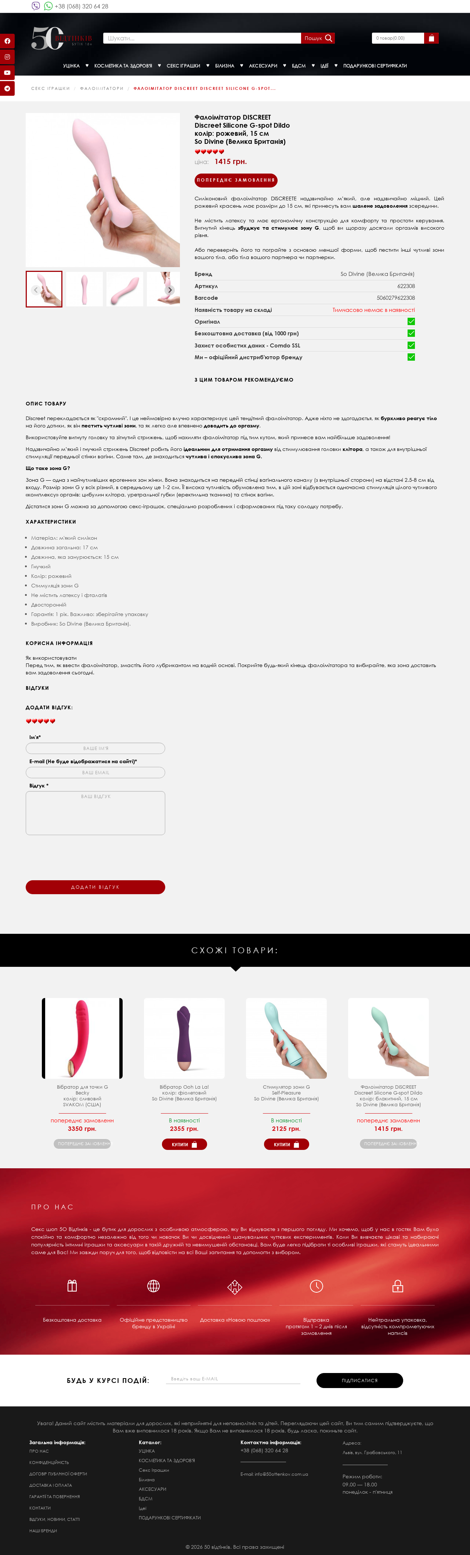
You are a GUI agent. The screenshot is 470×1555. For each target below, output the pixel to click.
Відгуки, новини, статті (54, 1518)
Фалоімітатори (102, 87)
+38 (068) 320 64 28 (81, 6)
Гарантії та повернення (54, 1495)
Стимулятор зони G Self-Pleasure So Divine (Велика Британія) (286, 1092)
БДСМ (145, 1497)
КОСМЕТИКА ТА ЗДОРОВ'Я (167, 1459)
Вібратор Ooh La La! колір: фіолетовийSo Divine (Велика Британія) (184, 1092)
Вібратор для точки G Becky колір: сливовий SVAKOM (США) (82, 1095)
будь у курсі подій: (108, 1380)
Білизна (147, 1478)
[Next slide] (169, 289)
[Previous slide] (36, 289)
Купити (180, 1143)
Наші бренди (43, 1530)
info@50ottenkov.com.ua (281, 1473)
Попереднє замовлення (236, 179)
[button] (44, 288)
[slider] (209, 151)
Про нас (39, 1450)
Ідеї (142, 1507)
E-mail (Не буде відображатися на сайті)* (83, 760)
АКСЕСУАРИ (152, 1488)
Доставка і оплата (50, 1484)
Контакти (40, 1507)
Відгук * (38, 784)
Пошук (312, 37)
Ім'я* (35, 736)
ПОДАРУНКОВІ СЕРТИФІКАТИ (170, 1517)
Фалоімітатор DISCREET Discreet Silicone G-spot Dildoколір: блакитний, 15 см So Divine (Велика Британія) (388, 1095)
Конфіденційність (49, 1461)
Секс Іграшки (50, 87)
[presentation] (81, 852)
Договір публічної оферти (58, 1473)
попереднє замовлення (84, 1143)
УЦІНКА (147, 1450)
